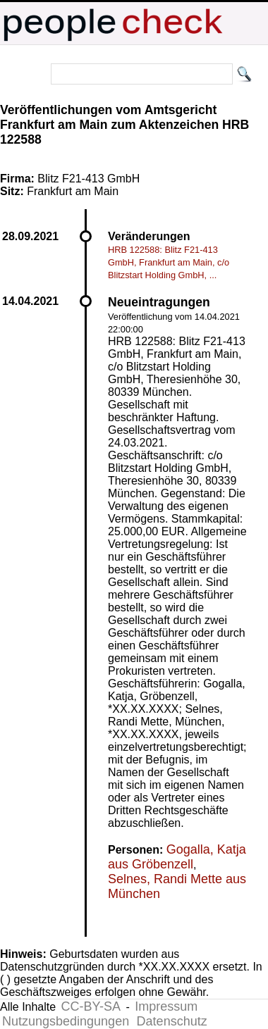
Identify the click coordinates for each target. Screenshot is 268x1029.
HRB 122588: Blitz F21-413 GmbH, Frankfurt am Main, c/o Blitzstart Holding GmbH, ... (168, 262)
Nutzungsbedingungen (65, 1021)
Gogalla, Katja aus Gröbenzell (177, 856)
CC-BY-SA (91, 1006)
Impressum (166, 1006)
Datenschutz (172, 1021)
